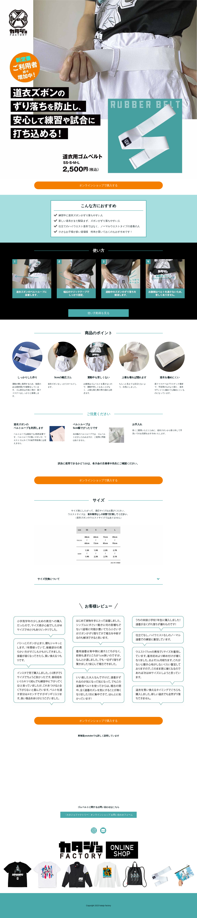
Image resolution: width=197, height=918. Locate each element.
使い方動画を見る (98, 313)
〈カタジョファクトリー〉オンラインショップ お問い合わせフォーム (98, 815)
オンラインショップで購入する (98, 185)
